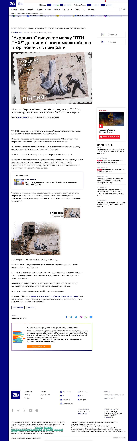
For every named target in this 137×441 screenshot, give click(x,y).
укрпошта (30, 307)
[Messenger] (91, 317)
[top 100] (20, 3)
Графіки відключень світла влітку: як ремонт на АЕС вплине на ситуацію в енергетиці (110, 151)
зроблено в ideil (119, 438)
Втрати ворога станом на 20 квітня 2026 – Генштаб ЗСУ (110, 162)
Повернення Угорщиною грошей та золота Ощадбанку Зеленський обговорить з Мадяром (110, 181)
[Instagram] (37, 410)
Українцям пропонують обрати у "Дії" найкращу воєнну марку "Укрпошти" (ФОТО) (51, 183)
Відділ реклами (109, 398)
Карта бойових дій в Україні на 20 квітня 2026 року (110, 171)
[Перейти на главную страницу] (12, 3)
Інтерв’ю (83, 400)
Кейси (82, 396)
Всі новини (113, 34)
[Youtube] (30, 410)
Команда (107, 392)
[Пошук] (120, 9)
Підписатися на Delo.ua (111, 137)
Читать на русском (44, 32)
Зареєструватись (38, 346)
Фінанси (48, 9)
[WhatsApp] (86, 317)
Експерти (91, 9)
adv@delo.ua (82, 413)
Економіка (30, 9)
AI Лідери (33, 15)
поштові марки (18, 307)
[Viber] (81, 317)
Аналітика (66, 400)
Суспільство (67, 9)
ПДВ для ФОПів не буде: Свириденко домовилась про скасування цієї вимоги (111, 204)
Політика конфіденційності (114, 395)
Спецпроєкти (76, 1)
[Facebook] (66, 317)
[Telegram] (71, 317)
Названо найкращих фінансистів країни (107, 131)
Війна (22, 9)
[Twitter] (76, 317)
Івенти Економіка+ (111, 1)
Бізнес (39, 9)
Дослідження (68, 403)
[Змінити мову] (124, 9)
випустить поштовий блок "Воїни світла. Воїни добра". (55, 296)
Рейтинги (42, 1)
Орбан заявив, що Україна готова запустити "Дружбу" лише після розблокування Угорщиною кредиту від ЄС (110, 192)
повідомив (22, 117)
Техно (77, 9)
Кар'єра (57, 9)
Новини (14, 9)
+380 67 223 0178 (84, 412)
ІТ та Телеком (30, 180)
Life (84, 9)
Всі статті (112, 42)
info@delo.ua (108, 417)
